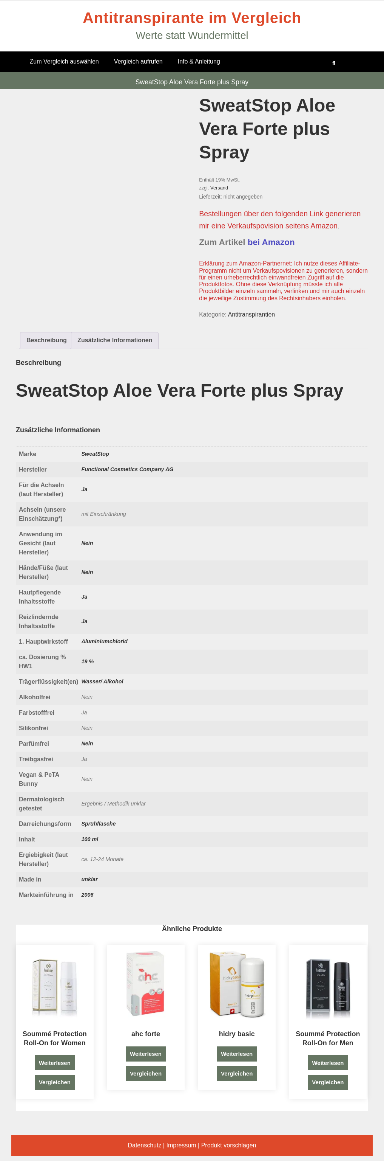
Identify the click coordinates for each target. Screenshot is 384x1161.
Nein (87, 543)
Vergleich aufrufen (138, 61)
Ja (84, 489)
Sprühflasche (98, 824)
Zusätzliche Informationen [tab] (114, 340)
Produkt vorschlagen (228, 1145)
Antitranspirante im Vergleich (192, 17)
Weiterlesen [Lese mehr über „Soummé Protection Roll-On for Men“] (328, 1063)
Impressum (181, 1145)
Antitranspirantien (251, 314)
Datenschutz (144, 1145)
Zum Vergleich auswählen (64, 61)
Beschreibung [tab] (46, 340)
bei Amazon (271, 242)
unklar (89, 879)
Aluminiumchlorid (104, 641)
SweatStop (95, 454)
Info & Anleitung (199, 61)
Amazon (324, 226)
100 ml (89, 839)
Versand (219, 188)
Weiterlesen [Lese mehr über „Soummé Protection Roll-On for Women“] (55, 1063)
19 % (87, 661)
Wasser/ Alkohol (102, 681)
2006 (87, 895)
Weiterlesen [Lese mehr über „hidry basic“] (237, 1054)
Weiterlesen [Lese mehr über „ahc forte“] (146, 1054)
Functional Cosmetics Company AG (127, 469)
